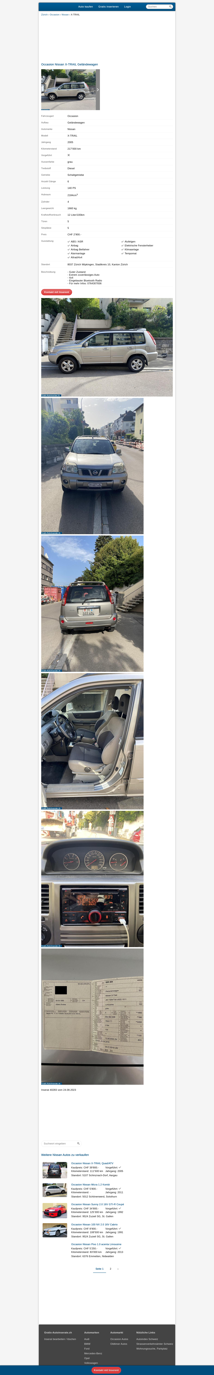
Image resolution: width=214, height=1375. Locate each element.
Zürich (44, 14)
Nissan (65, 14)
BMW (87, 1344)
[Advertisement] (107, 39)
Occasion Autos (119, 1339)
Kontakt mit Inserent (56, 292)
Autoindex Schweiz (147, 1339)
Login (127, 6)
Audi (86, 1339)
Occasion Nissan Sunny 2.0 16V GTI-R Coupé (97, 1204)
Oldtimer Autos (118, 1344)
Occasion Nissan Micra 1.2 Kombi (90, 1184)
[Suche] (159, 6)
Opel (87, 1358)
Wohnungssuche (145, 1348)
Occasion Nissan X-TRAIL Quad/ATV (92, 1163)
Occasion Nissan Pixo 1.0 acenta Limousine (96, 1244)
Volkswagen (91, 1363)
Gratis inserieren (108, 6)
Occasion (55, 14)
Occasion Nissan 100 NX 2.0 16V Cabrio (94, 1224)
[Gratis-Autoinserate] (57, 7)
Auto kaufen (85, 6)
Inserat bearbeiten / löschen (60, 1339)
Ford (87, 1348)
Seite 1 (100, 1268)
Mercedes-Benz (93, 1353)
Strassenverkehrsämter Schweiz (154, 1344)
